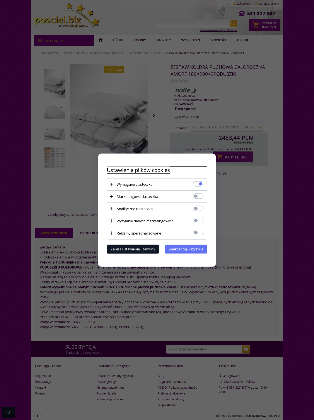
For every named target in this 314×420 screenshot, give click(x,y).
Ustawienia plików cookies (138, 170)
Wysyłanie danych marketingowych (145, 220)
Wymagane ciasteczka (134, 184)
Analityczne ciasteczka (135, 208)
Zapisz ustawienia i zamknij (133, 249)
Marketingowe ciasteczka (137, 196)
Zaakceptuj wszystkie (186, 249)
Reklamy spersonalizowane (139, 233)
